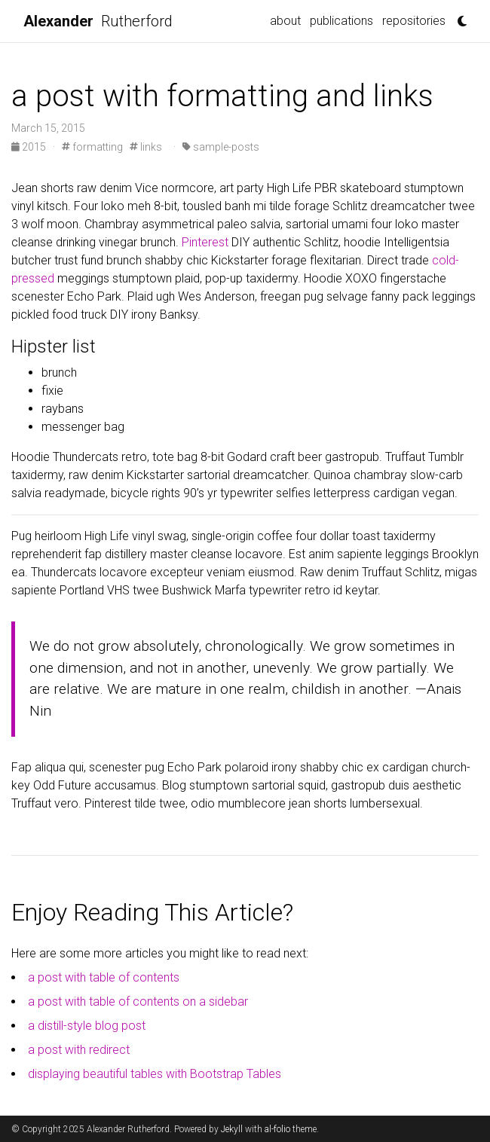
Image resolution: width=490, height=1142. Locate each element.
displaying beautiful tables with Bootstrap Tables (154, 1074)
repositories (414, 21)
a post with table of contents (103, 977)
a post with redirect (79, 1050)
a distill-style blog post (86, 1025)
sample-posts (220, 147)
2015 (29, 147)
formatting (92, 147)
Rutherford (98, 21)
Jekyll (232, 1129)
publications (341, 21)
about (285, 21)
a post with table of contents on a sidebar (138, 1001)
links (146, 147)
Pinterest (205, 242)
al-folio (277, 1129)
